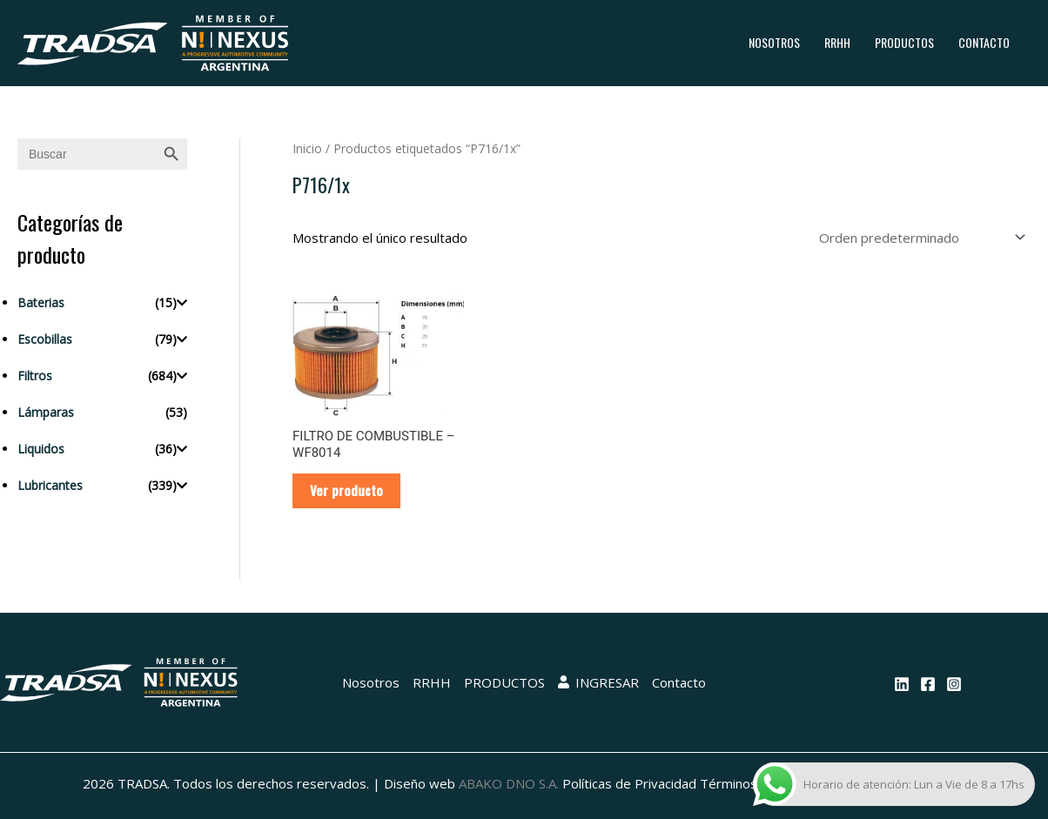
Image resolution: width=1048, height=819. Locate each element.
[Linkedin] (902, 684)
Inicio (307, 148)
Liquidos (40, 448)
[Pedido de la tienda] (919, 237)
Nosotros (774, 42)
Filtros (34, 375)
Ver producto (346, 490)
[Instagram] (954, 684)
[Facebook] (928, 684)
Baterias (40, 302)
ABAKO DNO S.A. (509, 783)
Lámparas (45, 412)
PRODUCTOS (904, 42)
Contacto (984, 42)
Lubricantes (50, 485)
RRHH (837, 42)
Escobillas (44, 339)
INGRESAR (598, 682)
